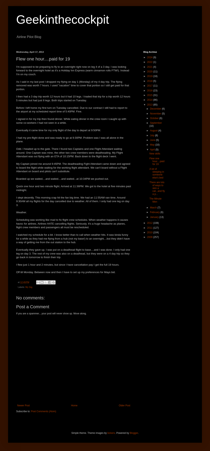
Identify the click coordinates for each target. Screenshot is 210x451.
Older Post (124, 405)
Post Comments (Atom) (43, 411)
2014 (150, 99)
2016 (150, 90)
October (154, 118)
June (153, 140)
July (152, 135)
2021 (150, 66)
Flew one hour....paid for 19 (156, 161)
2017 (150, 85)
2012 (150, 223)
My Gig (28, 287)
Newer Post (23, 405)
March (154, 207)
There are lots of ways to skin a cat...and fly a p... (157, 188)
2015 (150, 95)
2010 (150, 232)
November (156, 113)
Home (74, 405)
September (156, 122)
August (154, 130)
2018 (150, 81)
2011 (150, 227)
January (154, 217)
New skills (154, 153)
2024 (150, 57)
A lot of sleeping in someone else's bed (156, 173)
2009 (150, 237)
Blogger (134, 433)
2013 (150, 104)
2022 (150, 62)
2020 (150, 71)
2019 (150, 76)
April (152, 149)
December (156, 108)
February (155, 212)
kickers (111, 433)
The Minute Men (155, 200)
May (152, 144)
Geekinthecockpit (62, 19)
